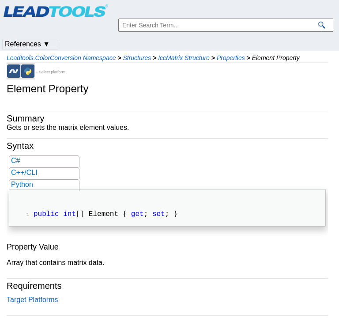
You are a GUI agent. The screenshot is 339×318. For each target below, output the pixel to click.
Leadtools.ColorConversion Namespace (61, 57)
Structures (137, 57)
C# (15, 160)
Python (22, 184)
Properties (231, 57)
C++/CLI (24, 172)
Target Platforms (32, 300)
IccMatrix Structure (184, 57)
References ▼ (27, 44)
